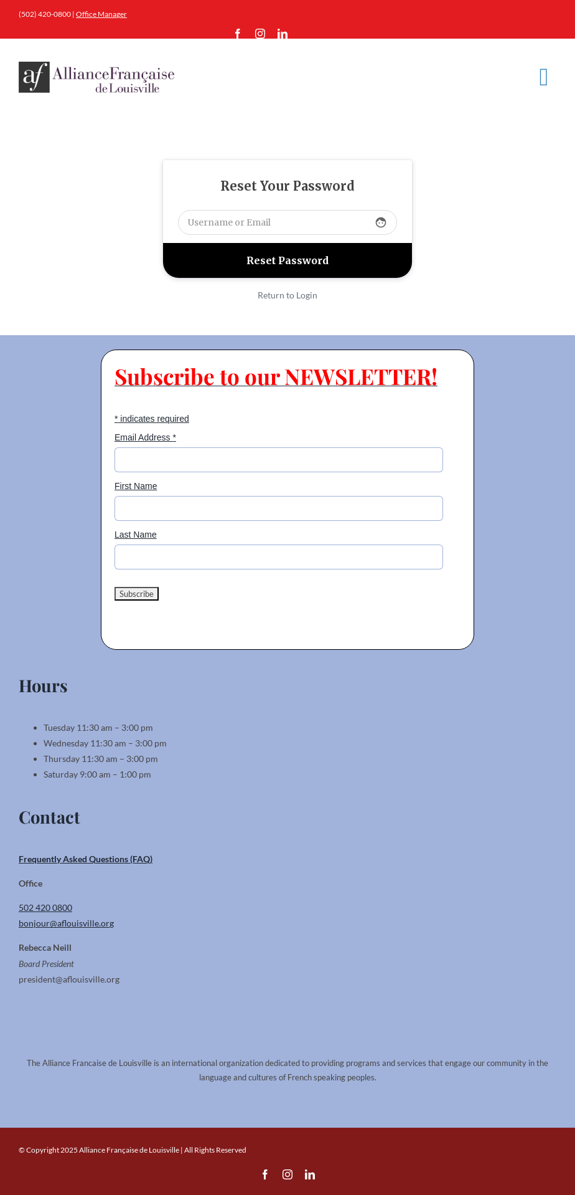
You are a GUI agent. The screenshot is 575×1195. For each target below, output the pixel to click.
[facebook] (238, 34)
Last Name (136, 535)
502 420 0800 (45, 907)
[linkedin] (283, 34)
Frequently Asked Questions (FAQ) (85, 859)
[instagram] (260, 34)
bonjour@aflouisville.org (66, 923)
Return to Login (287, 295)
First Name (136, 486)
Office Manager (101, 14)
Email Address (145, 437)
